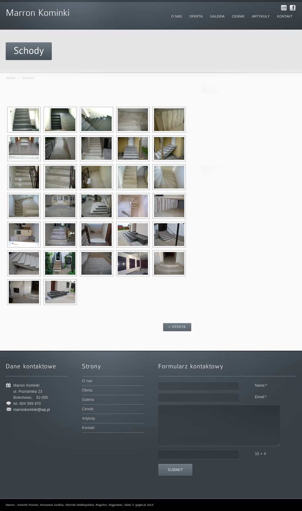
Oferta (87, 390)
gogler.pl (140, 504)
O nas (87, 381)
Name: (261, 385)
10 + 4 (260, 454)
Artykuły (88, 418)
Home (11, 78)
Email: (261, 397)
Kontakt (88, 428)
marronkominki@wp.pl (31, 410)
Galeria (88, 400)
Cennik (88, 409)
